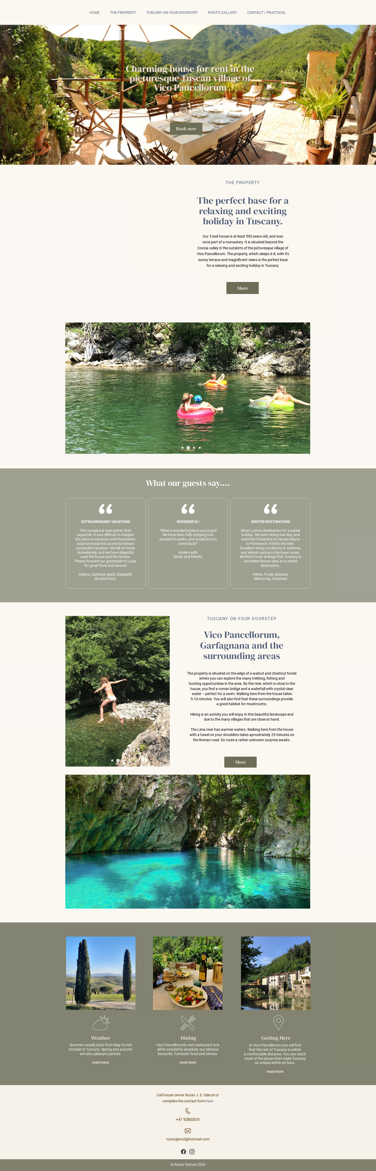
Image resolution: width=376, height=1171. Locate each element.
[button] (182, 448)
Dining (188, 1037)
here (209, 1101)
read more (100, 1062)
